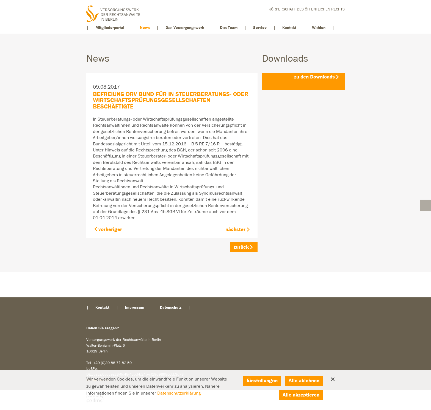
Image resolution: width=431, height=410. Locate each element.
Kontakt (289, 28)
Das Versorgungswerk (184, 28)
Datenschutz (170, 307)
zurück (241, 247)
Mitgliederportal (109, 28)
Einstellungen (262, 380)
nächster (235, 229)
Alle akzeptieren (301, 395)
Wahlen (318, 28)
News (145, 28)
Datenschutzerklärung (179, 393)
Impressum (134, 307)
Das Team (228, 28)
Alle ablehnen (304, 380)
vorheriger (110, 229)
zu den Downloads (314, 77)
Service (260, 28)
